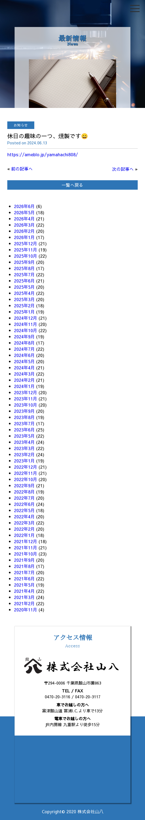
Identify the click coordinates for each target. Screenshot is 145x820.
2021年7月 (24, 572)
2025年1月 (24, 312)
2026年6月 (24, 206)
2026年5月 (24, 212)
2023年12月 (25, 392)
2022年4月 (24, 516)
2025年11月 (25, 250)
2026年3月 (24, 225)
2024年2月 (24, 380)
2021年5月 (24, 585)
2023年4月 (24, 442)
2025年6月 (24, 281)
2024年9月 (24, 336)
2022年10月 (25, 479)
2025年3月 (24, 299)
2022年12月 (25, 467)
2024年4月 (24, 367)
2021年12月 (25, 541)
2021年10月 (25, 554)
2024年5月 (24, 361)
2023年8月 (24, 417)
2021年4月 (24, 591)
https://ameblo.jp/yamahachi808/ (42, 154)
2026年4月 (24, 219)
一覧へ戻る (72, 185)
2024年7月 (24, 349)
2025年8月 (24, 268)
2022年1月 (24, 535)
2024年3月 (24, 374)
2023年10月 (25, 405)
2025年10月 (25, 256)
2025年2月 (24, 305)
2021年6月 (24, 578)
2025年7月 (24, 274)
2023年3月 (24, 448)
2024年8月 (24, 343)
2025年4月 (24, 293)
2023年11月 (25, 399)
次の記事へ (123, 169)
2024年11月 (25, 324)
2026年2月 (24, 231)
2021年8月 (24, 566)
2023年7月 (24, 423)
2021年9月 (24, 560)
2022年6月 (24, 504)
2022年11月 (25, 473)
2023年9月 (24, 411)
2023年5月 (24, 436)
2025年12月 (25, 243)
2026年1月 (24, 237)
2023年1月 (24, 461)
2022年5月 (24, 510)
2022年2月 (24, 529)
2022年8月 (24, 492)
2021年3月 (24, 597)
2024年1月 (24, 386)
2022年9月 (24, 485)
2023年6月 (24, 430)
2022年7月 (24, 498)
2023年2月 (24, 454)
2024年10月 (25, 330)
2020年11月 (25, 610)
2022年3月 (24, 523)
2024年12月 (25, 318)
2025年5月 (24, 287)
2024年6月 (24, 355)
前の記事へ (22, 169)
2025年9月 (24, 262)
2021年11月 (25, 547)
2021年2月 (24, 603)
